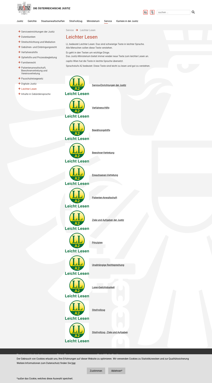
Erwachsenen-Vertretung (105, 175)
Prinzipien (97, 242)
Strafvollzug (75, 21)
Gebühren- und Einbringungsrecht (39, 47)
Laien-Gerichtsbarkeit (103, 287)
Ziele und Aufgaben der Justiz (108, 220)
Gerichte (32, 21)
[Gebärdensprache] (153, 12)
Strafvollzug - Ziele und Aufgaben (110, 332)
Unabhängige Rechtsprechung (108, 265)
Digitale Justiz (29, 83)
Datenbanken (28, 36)
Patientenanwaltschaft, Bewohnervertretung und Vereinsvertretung (34, 70)
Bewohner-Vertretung (103, 152)
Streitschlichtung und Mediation (38, 42)
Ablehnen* (116, 370)
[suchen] (173, 12)
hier (73, 363)
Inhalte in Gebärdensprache (35, 94)
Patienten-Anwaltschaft (104, 197)
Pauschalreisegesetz (32, 78)
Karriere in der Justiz (127, 21)
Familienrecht (28, 62)
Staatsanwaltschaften (53, 21)
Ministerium (93, 21)
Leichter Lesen (29, 88)
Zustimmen (96, 370)
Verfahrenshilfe (29, 52)
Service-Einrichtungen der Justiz (109, 85)
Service (108, 21)
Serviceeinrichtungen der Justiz (38, 31)
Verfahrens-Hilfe (100, 107)
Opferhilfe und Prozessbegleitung (39, 57)
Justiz (20, 21)
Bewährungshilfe (101, 130)
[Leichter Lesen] (146, 12)
